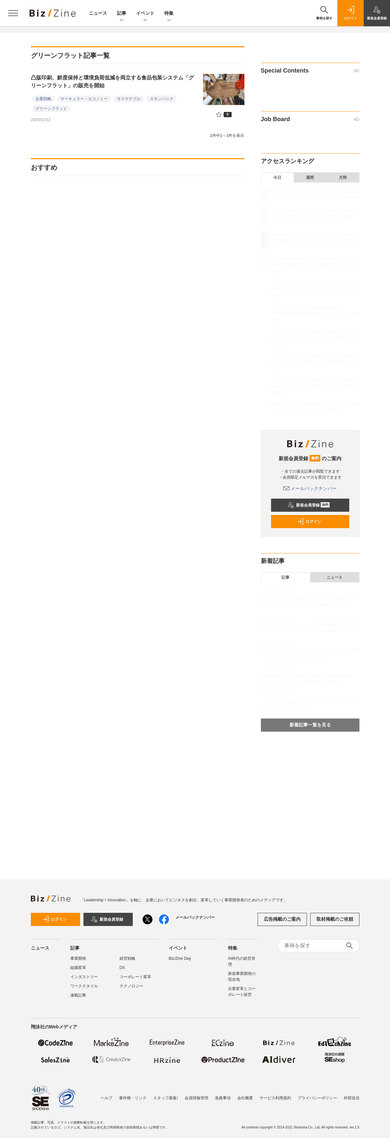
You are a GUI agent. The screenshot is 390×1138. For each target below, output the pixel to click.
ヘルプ (106, 1098)
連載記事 (78, 995)
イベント (145, 14)
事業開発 (78, 958)
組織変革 (78, 967)
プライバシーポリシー (317, 1098)
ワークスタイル (84, 986)
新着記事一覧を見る (310, 724)
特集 (168, 14)
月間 (343, 177)
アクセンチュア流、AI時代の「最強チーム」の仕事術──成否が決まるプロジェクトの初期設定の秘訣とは (314, 338)
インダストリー (84, 977)
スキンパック (161, 99)
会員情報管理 (196, 1098)
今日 (277, 177)
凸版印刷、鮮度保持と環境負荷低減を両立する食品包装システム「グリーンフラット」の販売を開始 (112, 81)
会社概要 (245, 1098)
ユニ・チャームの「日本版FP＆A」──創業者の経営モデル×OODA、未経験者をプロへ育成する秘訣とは (313, 386)
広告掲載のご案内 (282, 919)
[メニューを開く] (13, 13)
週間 (310, 177)
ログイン (309, 521)
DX (122, 967)
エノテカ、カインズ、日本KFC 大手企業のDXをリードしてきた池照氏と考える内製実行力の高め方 (314, 362)
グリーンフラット (51, 108)
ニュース (98, 13)
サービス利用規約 (275, 1098)
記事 (121, 14)
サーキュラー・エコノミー (84, 99)
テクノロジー (131, 986)
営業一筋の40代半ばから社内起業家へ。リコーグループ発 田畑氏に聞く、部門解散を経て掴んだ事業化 (315, 265)
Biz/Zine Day (180, 958)
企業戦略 (43, 99)
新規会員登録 (308, 505)
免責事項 (223, 1098)
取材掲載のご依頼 (334, 919)
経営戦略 (127, 958)
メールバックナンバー (310, 488)
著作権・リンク (133, 1098)
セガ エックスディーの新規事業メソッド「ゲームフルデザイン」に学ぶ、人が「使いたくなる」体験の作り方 (315, 289)
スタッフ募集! (165, 1098)
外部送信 (351, 1098)
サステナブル (129, 99)
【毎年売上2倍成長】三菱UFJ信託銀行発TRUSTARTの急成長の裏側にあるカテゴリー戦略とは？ (315, 313)
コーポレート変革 (135, 977)
